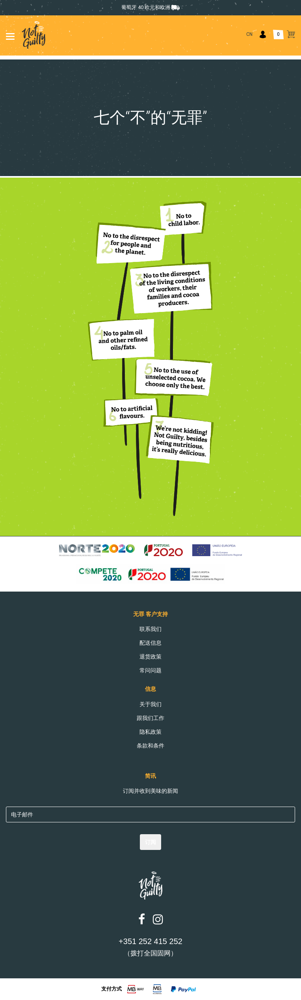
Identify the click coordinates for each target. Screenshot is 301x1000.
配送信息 (150, 643)
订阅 (150, 842)
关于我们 (150, 704)
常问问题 (150, 670)
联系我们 (150, 629)
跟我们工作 (150, 718)
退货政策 (150, 656)
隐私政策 (150, 732)
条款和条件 (150, 745)
